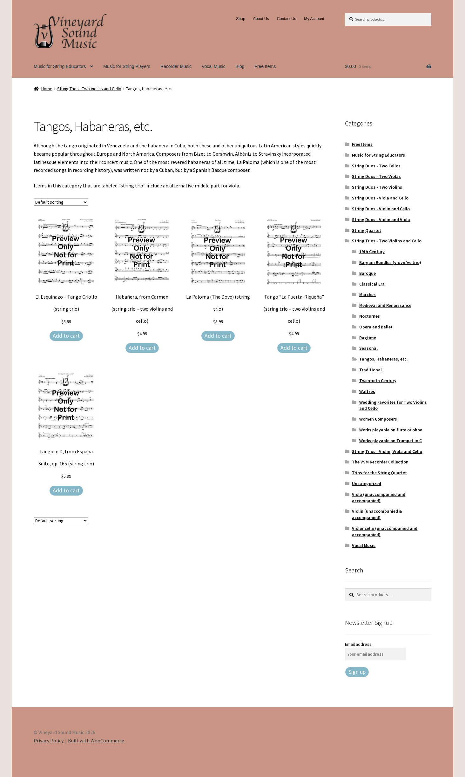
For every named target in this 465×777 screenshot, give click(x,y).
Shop (240, 19)
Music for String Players (126, 66)
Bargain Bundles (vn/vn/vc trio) (390, 262)
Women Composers (378, 419)
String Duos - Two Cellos (376, 166)
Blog (239, 66)
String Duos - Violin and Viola (381, 219)
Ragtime (367, 338)
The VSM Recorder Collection (380, 462)
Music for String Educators (60, 66)
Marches (367, 294)
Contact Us (286, 19)
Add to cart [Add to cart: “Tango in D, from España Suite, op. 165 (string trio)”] (66, 490)
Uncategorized (366, 483)
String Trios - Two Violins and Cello (89, 88)
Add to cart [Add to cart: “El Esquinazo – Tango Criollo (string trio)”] (66, 335)
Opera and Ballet (376, 327)
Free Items (265, 66)
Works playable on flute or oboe (390, 430)
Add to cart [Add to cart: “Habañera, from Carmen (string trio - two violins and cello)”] (142, 347)
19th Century (372, 251)
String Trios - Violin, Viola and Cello (387, 451)
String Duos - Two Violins (377, 187)
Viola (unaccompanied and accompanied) (378, 497)
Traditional (370, 370)
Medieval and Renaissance (385, 305)
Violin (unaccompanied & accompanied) (377, 514)
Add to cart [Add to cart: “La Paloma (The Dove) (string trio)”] (218, 335)
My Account (314, 19)
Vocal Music (214, 66)
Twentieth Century (377, 380)
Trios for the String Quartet (379, 473)
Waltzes (367, 391)
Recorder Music (176, 66)
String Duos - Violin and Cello (381, 209)
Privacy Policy (49, 740)
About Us (261, 19)
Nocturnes (369, 316)
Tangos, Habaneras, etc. (383, 359)
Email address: (359, 644)
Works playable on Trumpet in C (390, 440)
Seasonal (368, 348)
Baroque (367, 273)
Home (46, 88)
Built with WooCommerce (96, 740)
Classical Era (372, 284)
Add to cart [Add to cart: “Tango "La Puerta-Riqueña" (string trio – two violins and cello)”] (293, 347)
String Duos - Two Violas (376, 176)
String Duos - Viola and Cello (380, 198)
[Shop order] (61, 202)
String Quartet (366, 230)
